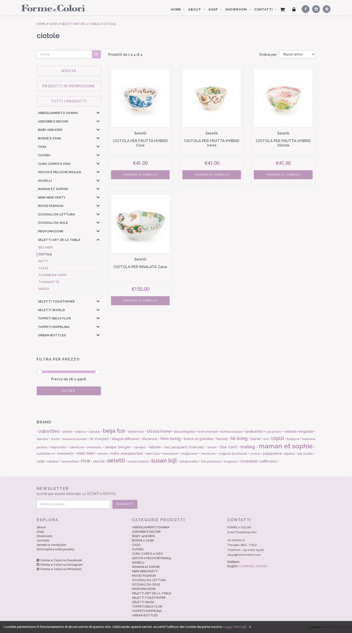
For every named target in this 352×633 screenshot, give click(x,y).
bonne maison (231, 431)
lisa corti (228, 447)
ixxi (266, 439)
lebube (155, 447)
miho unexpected (126, 453)
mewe (102, 453)
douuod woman (74, 439)
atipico (80, 431)
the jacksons (211, 461)
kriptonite (58, 447)
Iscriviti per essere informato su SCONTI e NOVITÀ (176, 491)
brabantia (254, 431)
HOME (176, 9)
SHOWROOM (236, 9)
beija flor (114, 431)
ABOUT (194, 9)
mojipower (189, 453)
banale (94, 431)
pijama (290, 453)
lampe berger (118, 447)
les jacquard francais (184, 447)
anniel (67, 431)
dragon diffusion (125, 439)
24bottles (49, 431)
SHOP (213, 9)
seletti (116, 460)
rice (85, 461)
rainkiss (53, 461)
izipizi (277, 438)
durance (149, 439)
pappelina (272, 453)
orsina (255, 453)
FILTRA (68, 391)
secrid (98, 461)
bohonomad (207, 431)
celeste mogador (298, 431)
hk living (239, 438)
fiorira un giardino (198, 439)
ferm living (170, 438)
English (247, 566)
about (41, 527)
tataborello (189, 461)
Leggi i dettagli (235, 627)
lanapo (139, 447)
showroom (44, 536)
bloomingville (184, 431)
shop (40, 531)
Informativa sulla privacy (55, 549)
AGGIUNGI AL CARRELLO (140, 174)
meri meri (86, 453)
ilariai (256, 439)
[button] (98, 112)
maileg (247, 446)
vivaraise (248, 461)
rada (40, 461)
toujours (230, 461)
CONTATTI (263, 9)
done (55, 439)
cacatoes (273, 431)
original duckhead (233, 453)
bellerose (136, 431)
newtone (208, 453)
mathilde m (45, 453)
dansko (42, 439)
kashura (293, 439)
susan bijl (164, 460)
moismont (170, 453)
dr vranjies (99, 439)
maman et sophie (286, 446)
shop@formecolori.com (244, 554)
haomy (222, 439)
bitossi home (159, 431)
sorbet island (138, 461)
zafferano (268, 461)
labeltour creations (85, 447)
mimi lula (153, 453)
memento (65, 453)
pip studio (305, 453)
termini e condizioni (51, 545)
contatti (43, 540)
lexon (212, 447)
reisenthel (70, 461)
